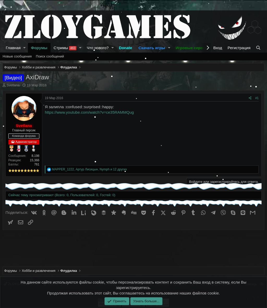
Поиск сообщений (50, 56)
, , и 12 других (89, 169)
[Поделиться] (250, 98)
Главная (13, 48)
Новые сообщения (17, 56)
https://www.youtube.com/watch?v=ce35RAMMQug (89, 112)
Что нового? (98, 48)
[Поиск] (258, 48)
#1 (257, 98)
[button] (24, 48)
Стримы (65, 48)
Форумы (39, 48)
